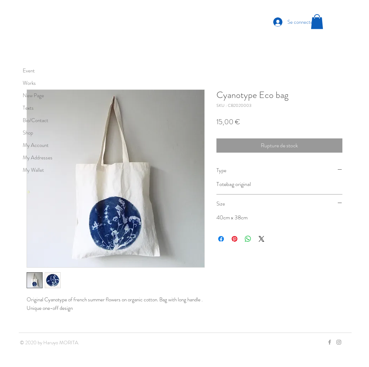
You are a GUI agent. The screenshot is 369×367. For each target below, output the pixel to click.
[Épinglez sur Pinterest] (234, 239)
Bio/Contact (35, 120)
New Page (33, 95)
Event (29, 71)
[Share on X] (261, 239)
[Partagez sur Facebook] (221, 239)
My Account (36, 145)
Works (29, 83)
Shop (28, 133)
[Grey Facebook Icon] (329, 342)
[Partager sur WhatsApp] (248, 239)
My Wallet (33, 170)
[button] (317, 21)
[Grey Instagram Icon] (339, 342)
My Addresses (38, 157)
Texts (28, 108)
